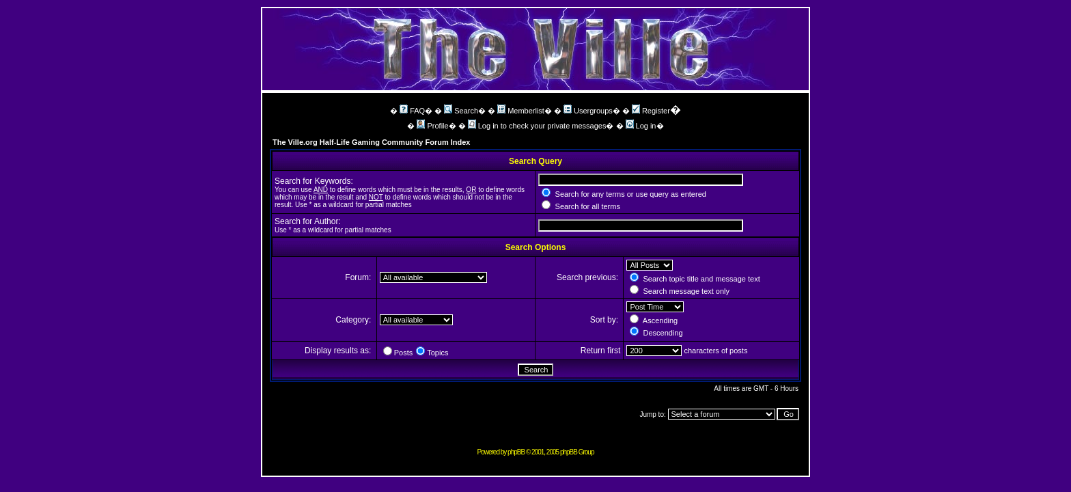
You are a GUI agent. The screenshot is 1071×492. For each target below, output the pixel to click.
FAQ (412, 111)
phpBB (516, 452)
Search (461, 111)
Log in (641, 126)
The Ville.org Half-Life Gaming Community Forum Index (372, 142)
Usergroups (588, 111)
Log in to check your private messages (537, 126)
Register (651, 111)
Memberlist (520, 111)
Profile (432, 126)
